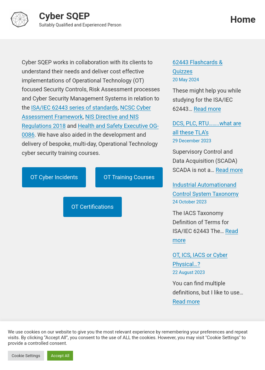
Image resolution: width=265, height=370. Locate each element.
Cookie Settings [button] (26, 355)
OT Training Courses (129, 177)
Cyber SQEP (64, 15)
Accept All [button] (60, 355)
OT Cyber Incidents (54, 177)
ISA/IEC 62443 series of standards (74, 107)
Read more (207, 108)
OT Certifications (92, 206)
